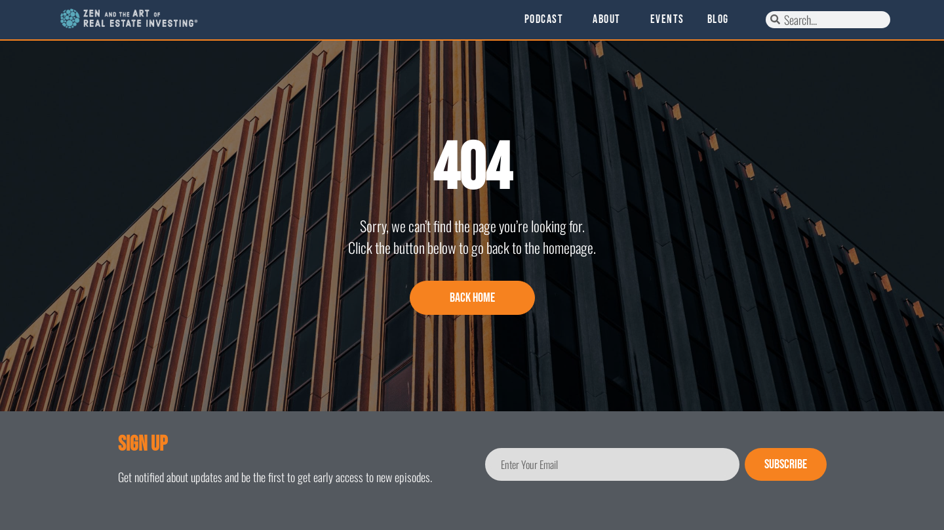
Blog (718, 19)
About (610, 19)
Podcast (547, 19)
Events (667, 19)
